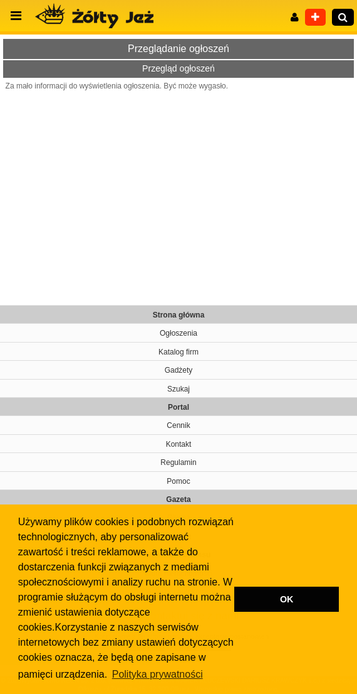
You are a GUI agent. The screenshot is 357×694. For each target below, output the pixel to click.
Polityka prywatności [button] (157, 674)
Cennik (178, 425)
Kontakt (179, 444)
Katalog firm (178, 352)
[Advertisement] (178, 192)
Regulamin (178, 462)
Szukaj (178, 389)
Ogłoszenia (178, 333)
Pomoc (178, 481)
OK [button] (287, 599)
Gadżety (179, 370)
